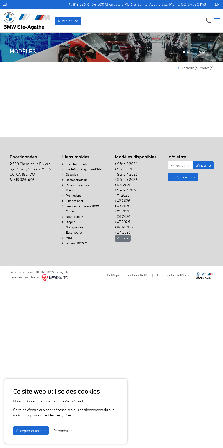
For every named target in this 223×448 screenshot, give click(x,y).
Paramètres (63, 430)
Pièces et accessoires (78, 185)
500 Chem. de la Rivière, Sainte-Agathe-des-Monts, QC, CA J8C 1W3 (152, 4)
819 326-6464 (82, 4)
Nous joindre (72, 227)
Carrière (69, 211)
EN (217, 4)
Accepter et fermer (31, 430)
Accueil (190, 52)
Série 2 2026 (126, 163)
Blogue (68, 222)
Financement (72, 201)
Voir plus (123, 238)
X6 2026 (122, 216)
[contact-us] (208, 20)
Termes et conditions (172, 275)
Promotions (72, 196)
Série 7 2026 (126, 190)
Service (68, 190)
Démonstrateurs (75, 180)
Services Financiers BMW (80, 206)
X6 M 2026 (124, 227)
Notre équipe (72, 217)
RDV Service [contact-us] (68, 20)
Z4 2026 (123, 232)
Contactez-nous (182, 177)
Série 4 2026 (126, 174)
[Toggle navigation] (217, 21)
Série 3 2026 (126, 169)
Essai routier (72, 232)
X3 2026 (122, 205)
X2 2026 (122, 200)
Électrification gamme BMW (82, 169)
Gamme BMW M (74, 243)
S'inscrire (203, 165)
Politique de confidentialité (128, 275)
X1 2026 (122, 195)
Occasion (70, 174)
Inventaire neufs (74, 164)
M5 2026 (123, 184)
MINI (67, 238)
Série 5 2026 (126, 179)
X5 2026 (122, 211)
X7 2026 (122, 221)
